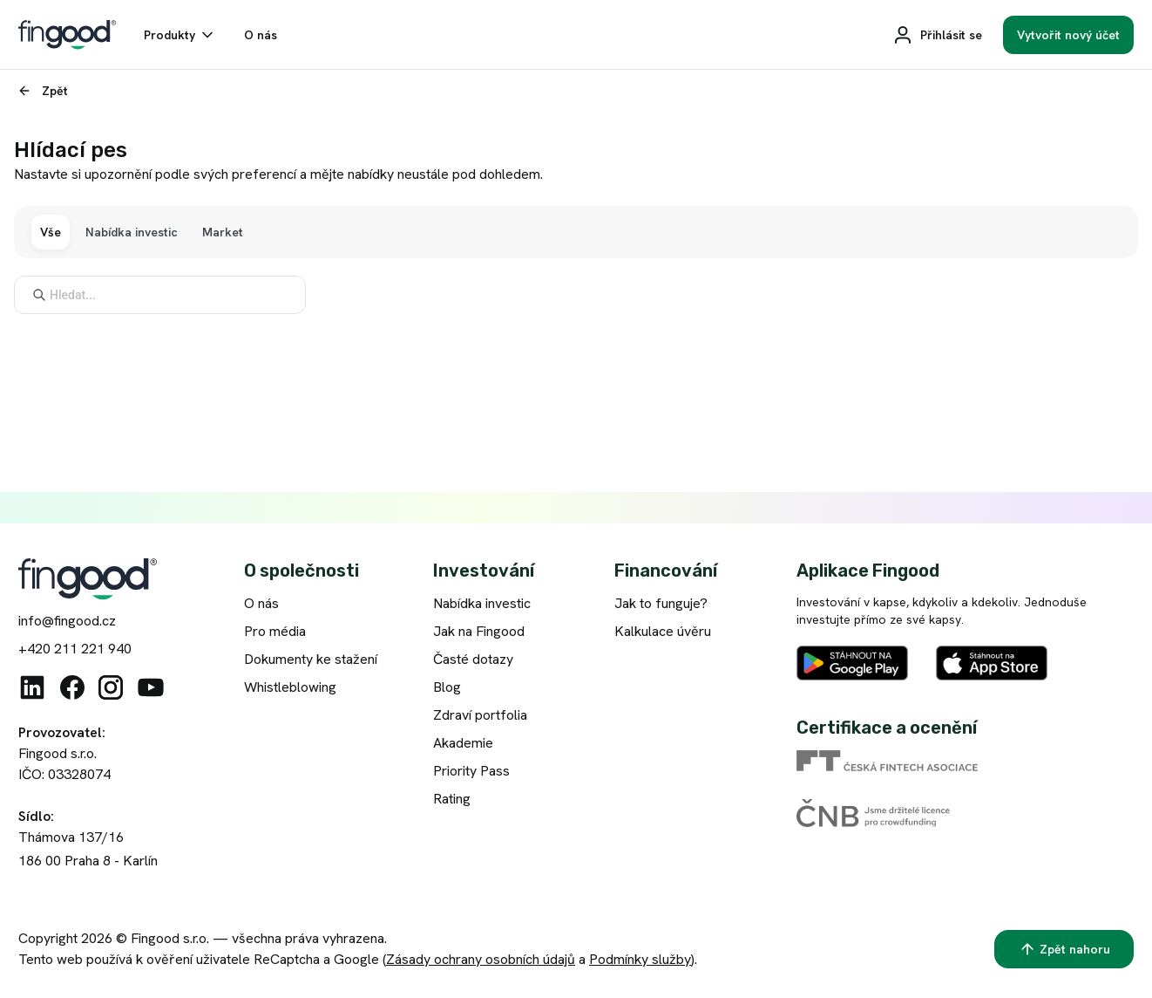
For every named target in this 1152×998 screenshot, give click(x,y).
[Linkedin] (32, 687)
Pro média (275, 631)
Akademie (463, 743)
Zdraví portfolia (480, 715)
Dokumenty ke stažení (310, 659)
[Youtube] (151, 687)
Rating (452, 799)
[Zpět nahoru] (1064, 949)
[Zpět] (41, 90)
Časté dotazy (473, 659)
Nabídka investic (482, 603)
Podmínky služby (640, 959)
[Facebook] (72, 687)
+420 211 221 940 (75, 648)
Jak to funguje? (661, 603)
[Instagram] (110, 687)
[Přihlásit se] (937, 35)
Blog (447, 687)
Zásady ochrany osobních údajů (480, 959)
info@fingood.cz (67, 621)
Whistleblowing (290, 687)
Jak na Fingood (479, 631)
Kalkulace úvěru (662, 631)
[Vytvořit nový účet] (1068, 35)
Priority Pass (471, 771)
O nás (261, 603)
